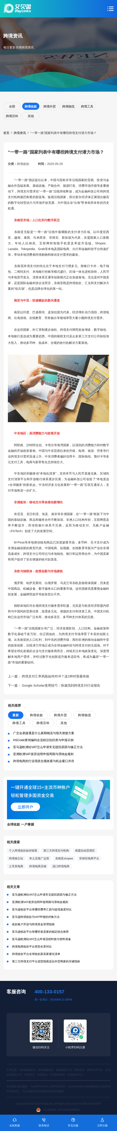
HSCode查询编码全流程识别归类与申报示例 (43, 740)
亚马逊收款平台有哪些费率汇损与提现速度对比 (42, 909)
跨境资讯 (20, 133)
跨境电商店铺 (37, 866)
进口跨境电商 (60, 866)
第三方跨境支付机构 (56, 850)
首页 (6, 133)
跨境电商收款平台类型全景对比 (32, 946)
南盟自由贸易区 (85, 850)
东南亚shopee (64, 858)
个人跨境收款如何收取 (23, 850)
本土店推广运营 (39, 858)
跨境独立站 (16, 858)
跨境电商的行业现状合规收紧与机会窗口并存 (43, 761)
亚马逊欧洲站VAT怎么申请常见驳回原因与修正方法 (48, 747)
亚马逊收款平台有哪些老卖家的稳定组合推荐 (40, 931)
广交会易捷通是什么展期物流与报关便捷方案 (43, 733)
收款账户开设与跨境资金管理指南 (33, 924)
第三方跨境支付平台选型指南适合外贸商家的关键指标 (46, 961)
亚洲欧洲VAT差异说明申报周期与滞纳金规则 (43, 754)
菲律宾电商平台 (89, 858)
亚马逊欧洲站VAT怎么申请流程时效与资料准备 (41, 939)
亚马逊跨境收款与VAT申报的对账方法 (36, 917)
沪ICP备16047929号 (89, 1103)
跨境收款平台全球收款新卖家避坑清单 (36, 954)
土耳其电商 (16, 866)
